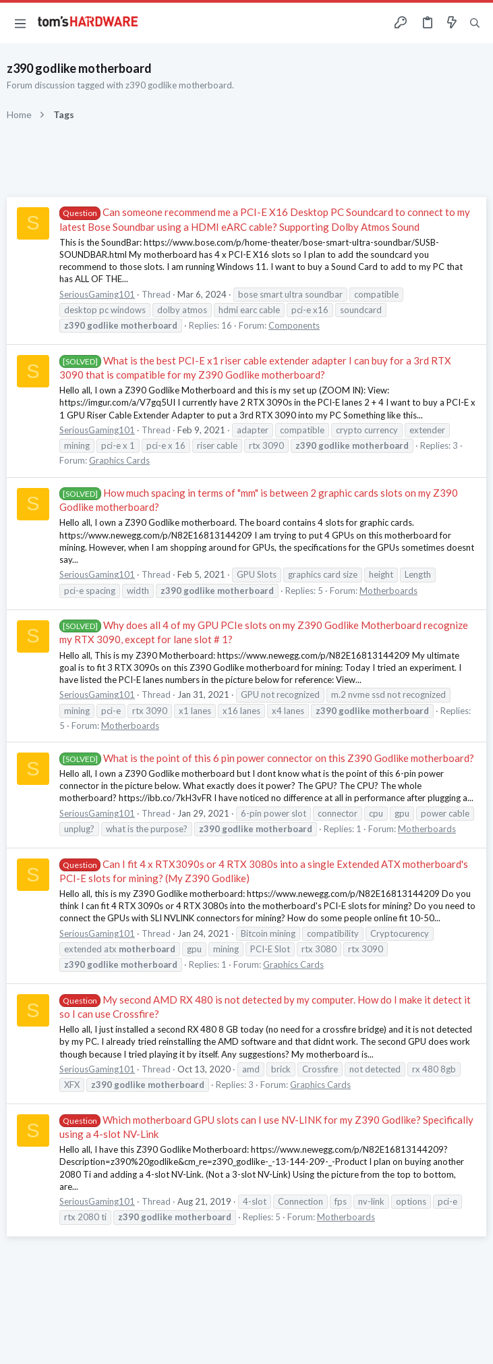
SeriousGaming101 (97, 294)
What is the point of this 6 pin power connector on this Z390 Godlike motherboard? (266, 758)
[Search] (474, 23)
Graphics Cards (119, 460)
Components (294, 325)
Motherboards (388, 590)
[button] (20, 22)
